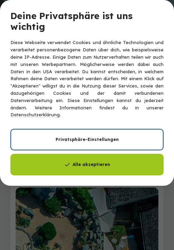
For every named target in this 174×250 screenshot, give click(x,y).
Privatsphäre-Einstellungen (87, 139)
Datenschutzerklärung (35, 114)
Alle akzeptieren (87, 164)
